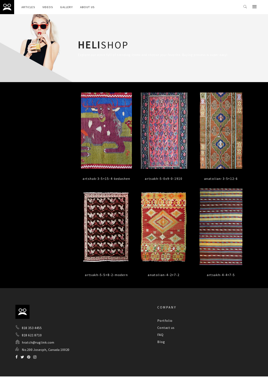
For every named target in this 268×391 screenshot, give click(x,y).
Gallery (66, 7)
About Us (87, 7)
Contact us (165, 328)
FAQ (160, 335)
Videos (47, 7)
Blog (161, 342)
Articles (28, 7)
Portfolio (164, 320)
